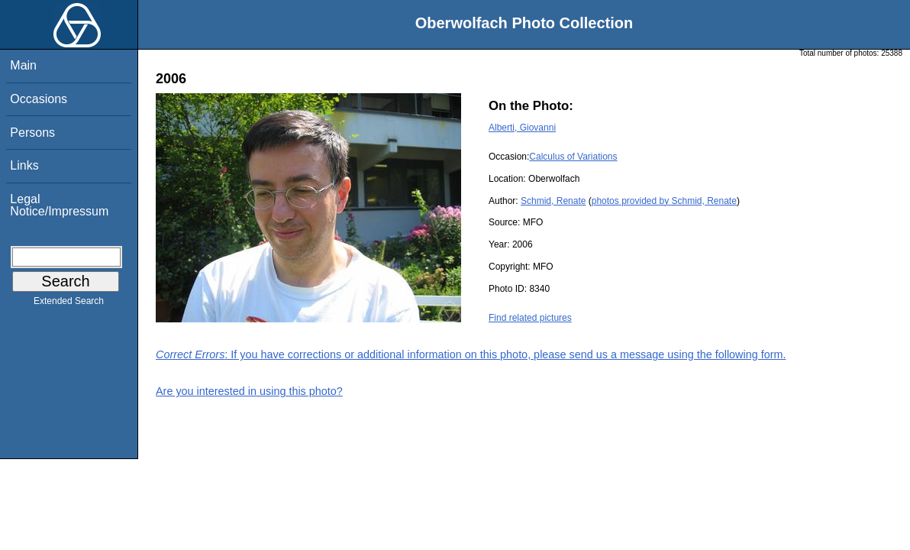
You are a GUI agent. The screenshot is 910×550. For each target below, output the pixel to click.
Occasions (38, 98)
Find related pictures (530, 317)
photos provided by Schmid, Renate (664, 201)
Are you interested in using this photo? (249, 391)
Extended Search (69, 304)
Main (23, 65)
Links (24, 165)
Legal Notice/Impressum (59, 205)
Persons (32, 132)
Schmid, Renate (553, 201)
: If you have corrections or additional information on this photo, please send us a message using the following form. (471, 354)
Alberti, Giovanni (522, 127)
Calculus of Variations (573, 156)
